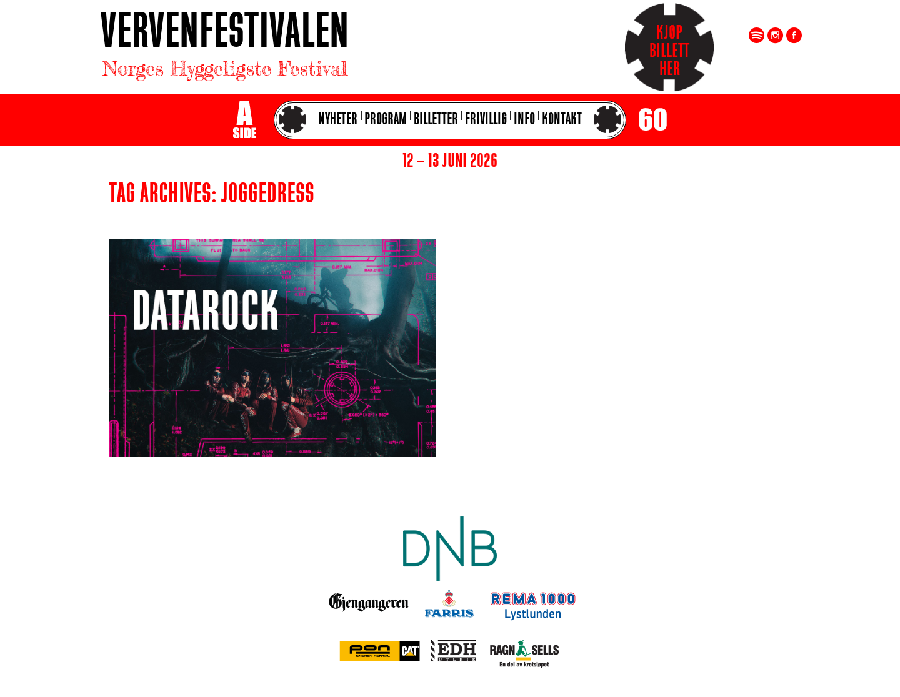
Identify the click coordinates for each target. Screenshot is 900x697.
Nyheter (338, 120)
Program (385, 120)
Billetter (436, 120)
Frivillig (486, 120)
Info (524, 120)
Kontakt (562, 120)
